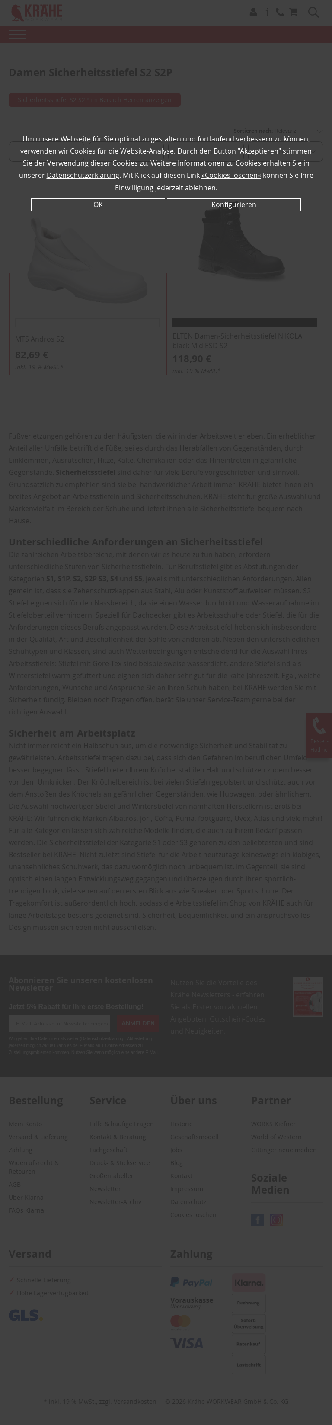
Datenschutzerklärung (83, 175)
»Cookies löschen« (231, 175)
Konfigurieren (233, 204)
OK (98, 204)
